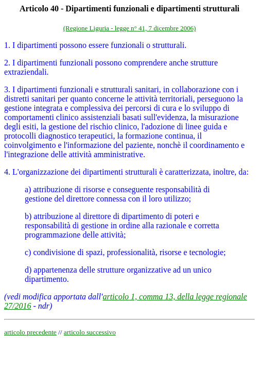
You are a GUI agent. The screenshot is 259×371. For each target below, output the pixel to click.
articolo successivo (90, 332)
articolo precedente (30, 332)
